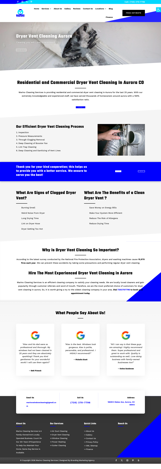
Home (36, 9)
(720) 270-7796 (80, 407)
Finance (109, 17)
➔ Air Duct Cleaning (58, 436)
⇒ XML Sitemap (91, 451)
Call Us (135, 176)
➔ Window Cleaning (58, 443)
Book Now (80, 111)
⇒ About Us (89, 436)
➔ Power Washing (58, 447)
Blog (111, 9)
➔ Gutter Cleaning (58, 451)
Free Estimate (133, 13)
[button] (158, 9)
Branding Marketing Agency (82, 466)
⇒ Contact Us (90, 444)
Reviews (76, 9)
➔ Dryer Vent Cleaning (59, 440)
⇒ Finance (88, 454)
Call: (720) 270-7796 (135, 2)
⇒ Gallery (88, 440)
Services (45, 9)
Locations (99, 9)
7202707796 (123, 295)
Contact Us (88, 9)
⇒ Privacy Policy (91, 447)
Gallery (67, 9)
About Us (58, 9)
